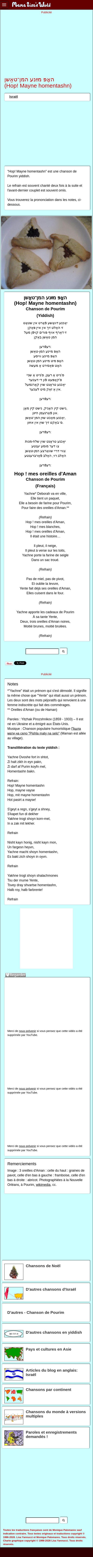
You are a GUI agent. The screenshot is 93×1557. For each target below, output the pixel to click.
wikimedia (43, 1185)
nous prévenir (27, 1031)
